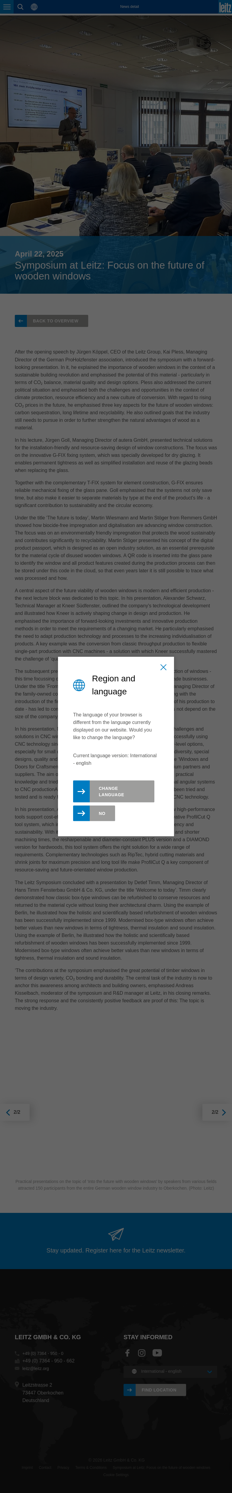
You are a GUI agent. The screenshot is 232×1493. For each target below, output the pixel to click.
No (102, 813)
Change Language (111, 791)
